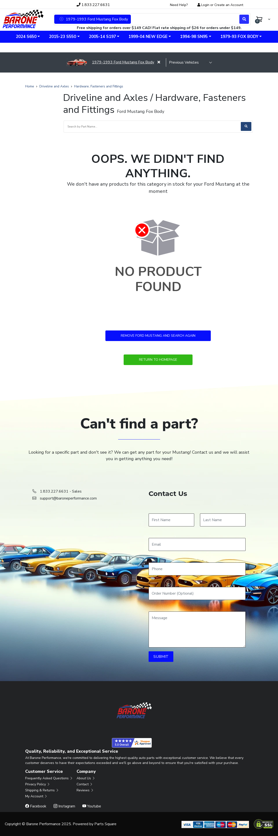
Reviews (85, 790)
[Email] (197, 544)
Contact (85, 784)
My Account (36, 796)
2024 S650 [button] (26, 36)
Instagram (64, 806)
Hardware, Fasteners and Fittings (98, 86)
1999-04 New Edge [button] (148, 36)
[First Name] (171, 519)
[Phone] (197, 568)
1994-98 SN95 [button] (194, 36)
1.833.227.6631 (93, 4)
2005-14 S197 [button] (102, 36)
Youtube (91, 806)
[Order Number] (197, 593)
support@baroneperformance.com (68, 498)
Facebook (35, 806)
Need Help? (179, 5)
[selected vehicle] (189, 62)
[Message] (197, 629)
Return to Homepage (158, 359)
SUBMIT (161, 656)
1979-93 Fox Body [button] (239, 36)
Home (29, 86)
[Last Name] (223, 519)
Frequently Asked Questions (49, 778)
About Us (86, 778)
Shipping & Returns (42, 790)
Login (205, 5)
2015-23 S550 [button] (62, 36)
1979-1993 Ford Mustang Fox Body (110, 62)
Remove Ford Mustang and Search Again (158, 335)
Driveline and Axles (54, 86)
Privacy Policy (37, 784)
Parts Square (105, 824)
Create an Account (228, 5)
